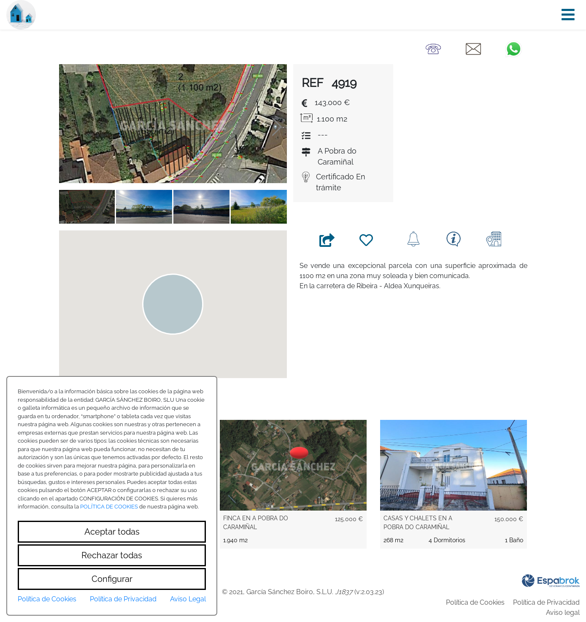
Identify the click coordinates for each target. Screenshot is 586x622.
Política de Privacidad (546, 602)
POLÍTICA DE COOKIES (109, 506)
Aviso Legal (188, 599)
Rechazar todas (111, 555)
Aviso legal (563, 612)
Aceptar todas (112, 532)
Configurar (112, 579)
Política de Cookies (475, 602)
